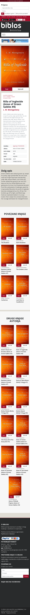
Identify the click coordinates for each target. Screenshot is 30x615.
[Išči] (15, 35)
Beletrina (20, 609)
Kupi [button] (6, 89)
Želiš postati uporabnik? (22, 13)
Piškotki (3, 613)
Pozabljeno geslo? (9, 13)
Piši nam (24, 16)
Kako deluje (19, 16)
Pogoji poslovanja (11, 613)
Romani (8, 96)
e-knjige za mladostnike (9, 97)
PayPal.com (4, 534)
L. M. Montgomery (11, 110)
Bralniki (13, 16)
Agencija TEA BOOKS (18, 146)
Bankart (12, 534)
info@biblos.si (7, 548)
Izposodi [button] (20, 89)
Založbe (9, 16)
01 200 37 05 (7, 546)
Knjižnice (4, 16)
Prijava (26, 576)
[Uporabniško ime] (15, 7)
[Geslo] (15, 11)
